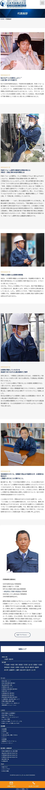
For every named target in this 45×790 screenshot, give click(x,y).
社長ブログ (5, 767)
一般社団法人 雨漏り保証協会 (12, 591)
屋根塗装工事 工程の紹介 (8, 695)
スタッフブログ (6, 769)
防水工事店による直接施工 (8, 713)
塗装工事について (6, 691)
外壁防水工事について (7, 687)
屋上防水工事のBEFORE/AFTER (9, 753)
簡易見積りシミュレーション (9, 705)
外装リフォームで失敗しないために (11, 723)
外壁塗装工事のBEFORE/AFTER (9, 755)
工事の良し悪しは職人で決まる (9, 735)
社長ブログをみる (21, 635)
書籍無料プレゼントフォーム (9, 741)
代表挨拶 (4, 731)
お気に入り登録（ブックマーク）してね (12, 721)
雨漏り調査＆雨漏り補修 (8, 701)
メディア (4, 737)
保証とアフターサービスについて (10, 717)
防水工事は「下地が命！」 (8, 715)
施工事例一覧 (5, 759)
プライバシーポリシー (7, 743)
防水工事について (6, 681)
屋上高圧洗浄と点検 (7, 685)
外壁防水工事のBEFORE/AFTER (9, 757)
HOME (2, 19)
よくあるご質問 (6, 719)
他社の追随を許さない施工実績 (9, 751)
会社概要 (4, 729)
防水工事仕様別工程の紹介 (8, 683)
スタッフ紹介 (5, 733)
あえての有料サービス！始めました (11, 703)
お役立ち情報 (5, 771)
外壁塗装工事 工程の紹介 (8, 693)
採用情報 (4, 739)
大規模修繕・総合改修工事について (11, 699)
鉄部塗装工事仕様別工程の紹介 (9, 697)
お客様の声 (5, 761)
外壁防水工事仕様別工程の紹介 (9, 689)
